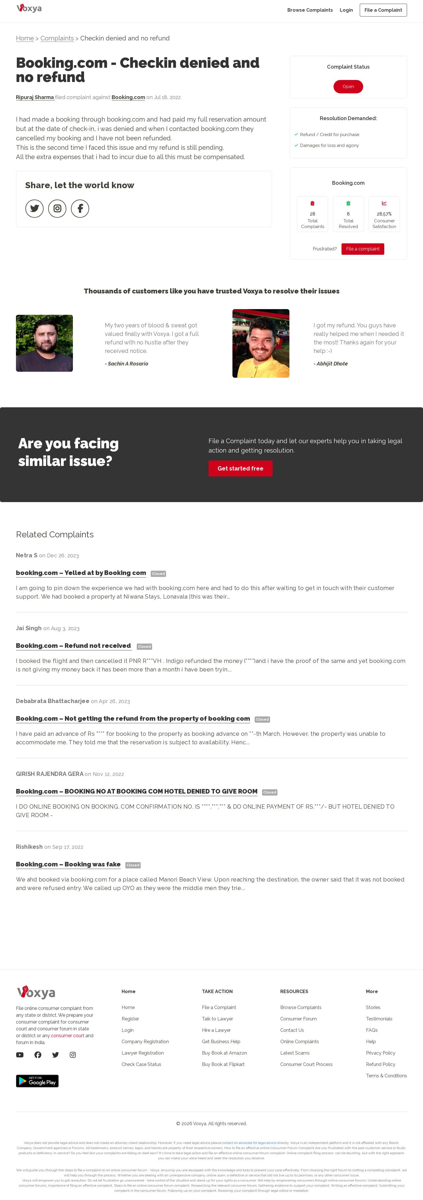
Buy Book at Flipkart (223, 1064)
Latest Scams (295, 1053)
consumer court (67, 1035)
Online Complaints (299, 1041)
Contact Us (292, 1030)
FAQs (372, 1030)
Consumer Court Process (306, 1064)
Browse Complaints (310, 10)
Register (130, 1019)
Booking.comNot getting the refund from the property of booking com (133, 718)
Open (348, 86)
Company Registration (145, 1041)
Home (25, 38)
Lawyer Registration (143, 1053)
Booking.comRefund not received (74, 645)
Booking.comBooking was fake (68, 864)
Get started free (240, 468)
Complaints (57, 38)
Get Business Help (221, 1041)
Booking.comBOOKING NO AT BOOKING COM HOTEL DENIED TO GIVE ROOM (137, 791)
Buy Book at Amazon (224, 1053)
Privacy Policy (380, 1053)
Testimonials (379, 1019)
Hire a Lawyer (216, 1030)
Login (346, 10)
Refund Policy (380, 1064)
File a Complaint (383, 10)
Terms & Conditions (386, 1075)
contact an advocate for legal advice (249, 1143)
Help (371, 1041)
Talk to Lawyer (217, 1019)
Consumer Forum (298, 1019)
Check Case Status (141, 1064)
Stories (373, 1007)
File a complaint (363, 249)
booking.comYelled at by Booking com (81, 572)
